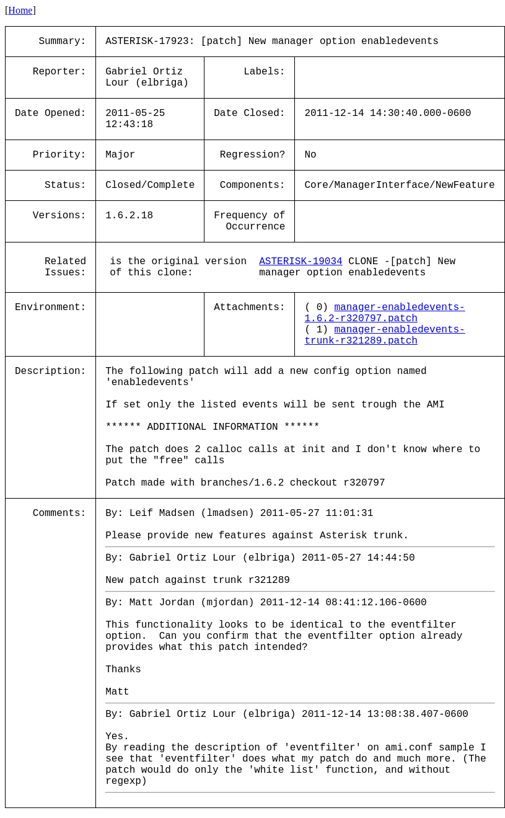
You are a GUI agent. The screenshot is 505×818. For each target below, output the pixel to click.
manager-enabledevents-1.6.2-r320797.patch (384, 313)
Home (20, 10)
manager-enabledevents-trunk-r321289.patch (384, 335)
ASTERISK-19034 (300, 261)
